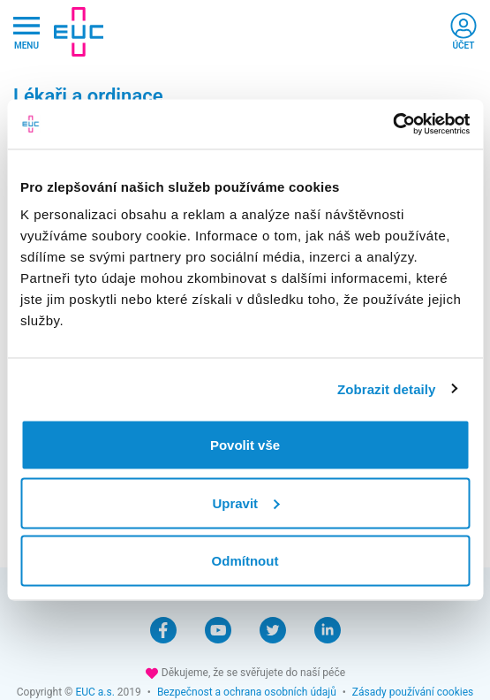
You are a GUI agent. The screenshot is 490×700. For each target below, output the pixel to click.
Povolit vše (245, 445)
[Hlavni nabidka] (26, 32)
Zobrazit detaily (386, 388)
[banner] (78, 32)
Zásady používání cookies (412, 692)
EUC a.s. (94, 692)
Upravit (245, 502)
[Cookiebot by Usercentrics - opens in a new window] (392, 124)
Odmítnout (245, 560)
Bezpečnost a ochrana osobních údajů (246, 692)
